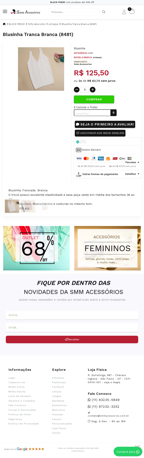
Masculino (58, 410)
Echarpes (58, 378)
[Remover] (77, 89)
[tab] (107, 142)
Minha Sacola (17, 391)
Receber (72, 339)
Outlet (56, 433)
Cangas (57, 396)
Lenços (57, 391)
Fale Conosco (17, 405)
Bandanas (58, 400)
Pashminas (59, 382)
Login (11, 378)
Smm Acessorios (83, 64)
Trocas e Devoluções (22, 410)
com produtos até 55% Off (72, 2)
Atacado (57, 414)
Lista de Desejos (19, 396)
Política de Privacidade (23, 423)
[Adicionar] (92, 89)
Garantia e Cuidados (21, 400)
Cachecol (58, 387)
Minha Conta (16, 387)
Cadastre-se (16, 382)
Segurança (15, 419)
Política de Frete (19, 414)
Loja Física (59, 428)
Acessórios (59, 405)
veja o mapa (112, 382)
